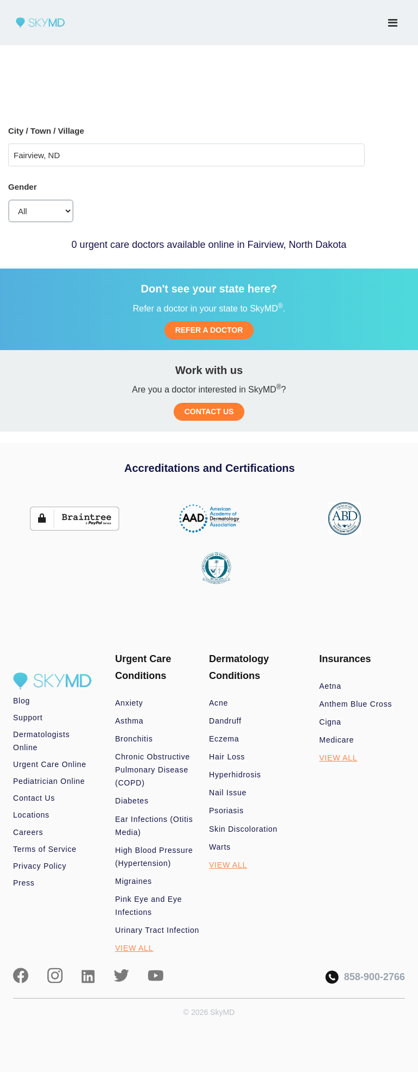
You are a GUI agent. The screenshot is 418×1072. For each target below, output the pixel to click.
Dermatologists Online (41, 741)
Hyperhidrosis (235, 774)
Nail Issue (228, 792)
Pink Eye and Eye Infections (148, 906)
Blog (21, 700)
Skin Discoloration (243, 829)
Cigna (330, 722)
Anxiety (129, 703)
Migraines (133, 881)
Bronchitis (134, 738)
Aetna (330, 686)
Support (27, 717)
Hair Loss (227, 756)
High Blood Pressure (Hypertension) (154, 857)
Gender (22, 186)
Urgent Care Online (49, 764)
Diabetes (132, 800)
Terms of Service (45, 849)
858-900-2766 (365, 977)
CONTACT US (209, 411)
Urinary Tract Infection (157, 930)
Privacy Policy (39, 866)
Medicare (336, 740)
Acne (218, 703)
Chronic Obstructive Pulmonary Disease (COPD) (152, 769)
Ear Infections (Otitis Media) (154, 826)
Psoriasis (226, 810)
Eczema (224, 738)
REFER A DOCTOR (209, 330)
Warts (220, 847)
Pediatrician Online (49, 781)
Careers (28, 832)
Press (24, 882)
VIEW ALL (134, 948)
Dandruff (225, 720)
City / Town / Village (46, 130)
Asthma (129, 720)
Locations (31, 815)
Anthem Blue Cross (355, 704)
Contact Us (34, 798)
